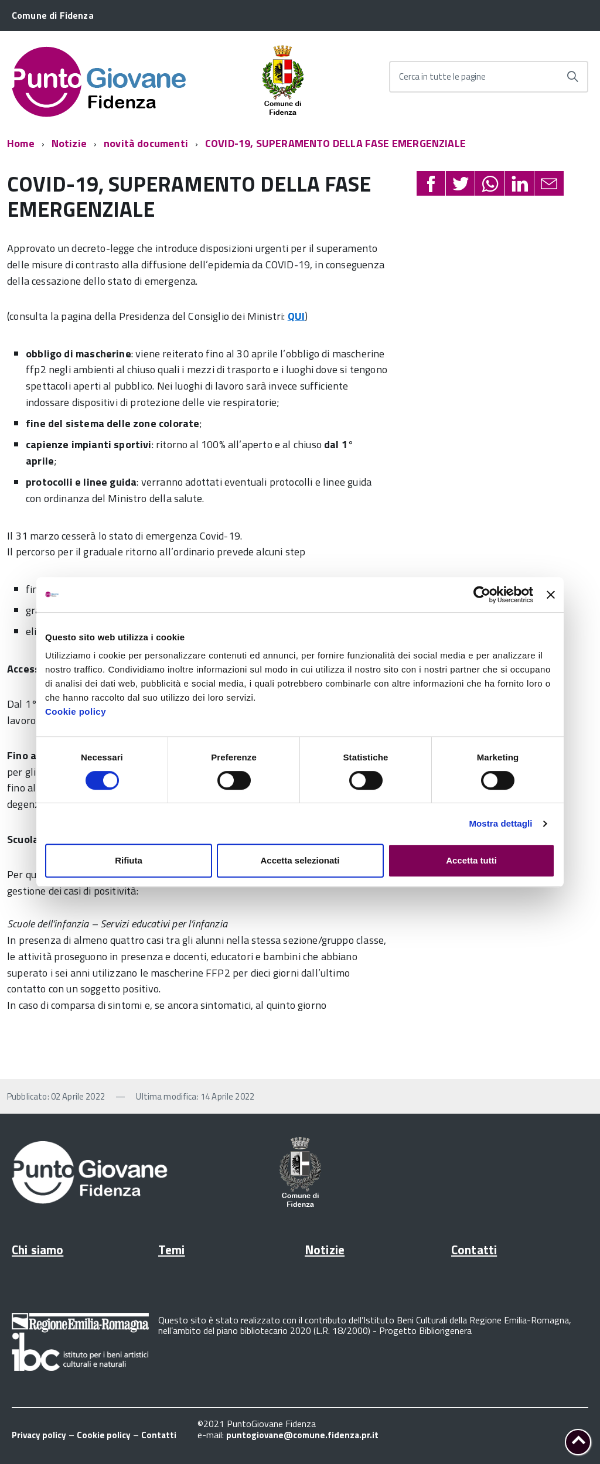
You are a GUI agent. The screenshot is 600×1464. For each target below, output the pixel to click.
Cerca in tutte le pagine (442, 76)
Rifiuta (128, 860)
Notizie (69, 143)
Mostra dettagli (500, 823)
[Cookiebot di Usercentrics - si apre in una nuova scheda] (482, 594)
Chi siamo (37, 1249)
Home (21, 143)
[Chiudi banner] (551, 595)
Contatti (474, 1249)
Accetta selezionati (299, 860)
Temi (171, 1249)
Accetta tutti (471, 860)
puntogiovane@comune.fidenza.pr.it (302, 1435)
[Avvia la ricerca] (572, 76)
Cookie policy (75, 711)
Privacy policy (39, 1435)
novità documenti (146, 143)
